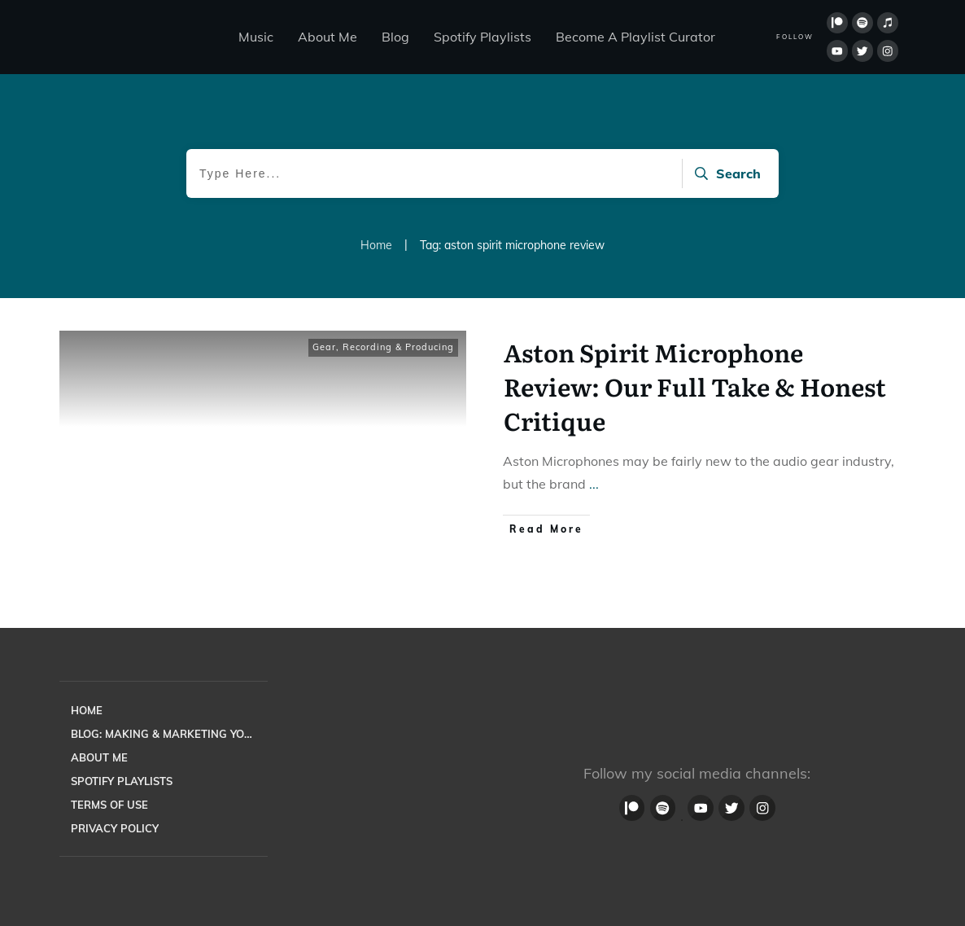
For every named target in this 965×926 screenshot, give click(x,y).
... (594, 484)
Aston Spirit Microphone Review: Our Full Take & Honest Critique (695, 386)
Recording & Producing (398, 347)
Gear (324, 347)
